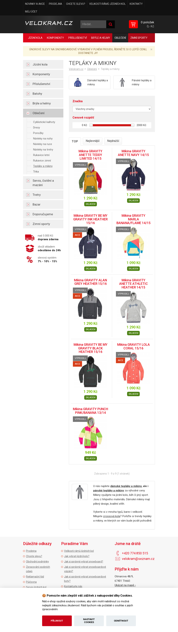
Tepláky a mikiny (43, 166)
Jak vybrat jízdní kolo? (76, 556)
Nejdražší (113, 141)
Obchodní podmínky (37, 561)
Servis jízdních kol (36, 587)
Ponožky (38, 133)
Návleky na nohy (43, 138)
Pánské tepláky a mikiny (141, 82)
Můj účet (31, 11)
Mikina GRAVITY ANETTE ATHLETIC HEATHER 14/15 (133, 283)
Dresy (36, 127)
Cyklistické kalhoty (44, 122)
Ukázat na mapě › (125, 585)
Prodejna (55, 3)
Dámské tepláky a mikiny (97, 82)
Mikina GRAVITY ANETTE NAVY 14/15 (133, 153)
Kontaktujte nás (73, 586)
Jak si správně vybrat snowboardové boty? (85, 578)
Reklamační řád (35, 576)
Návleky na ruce (42, 144)
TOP (75, 141)
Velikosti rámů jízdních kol (107, 3)
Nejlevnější (92, 141)
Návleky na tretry (43, 149)
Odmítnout (121, 620)
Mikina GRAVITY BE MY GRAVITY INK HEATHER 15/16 (90, 219)
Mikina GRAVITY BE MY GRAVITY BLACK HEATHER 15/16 (90, 348)
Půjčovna (31, 581)
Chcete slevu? (75, 3)
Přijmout (57, 620)
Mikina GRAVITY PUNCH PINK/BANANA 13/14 (90, 411)
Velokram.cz (76, 69)
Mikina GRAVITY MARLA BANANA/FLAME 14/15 (133, 219)
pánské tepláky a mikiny (108, 490)
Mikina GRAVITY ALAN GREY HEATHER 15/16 (90, 282)
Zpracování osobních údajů (38, 569)
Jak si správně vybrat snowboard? (83, 561)
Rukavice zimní (42, 160)
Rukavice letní (41, 155)
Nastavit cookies (89, 621)
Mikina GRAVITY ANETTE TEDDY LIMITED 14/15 (90, 154)
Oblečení (92, 69)
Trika (36, 171)
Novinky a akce (35, 3)
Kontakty (136, 3)
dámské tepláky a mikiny (126, 486)
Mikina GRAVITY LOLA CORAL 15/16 (133, 346)
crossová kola (111, 516)
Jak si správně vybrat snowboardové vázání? (85, 569)
